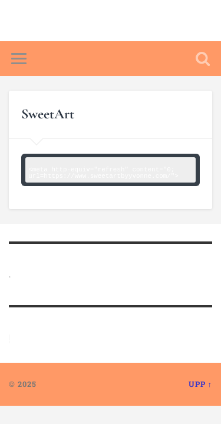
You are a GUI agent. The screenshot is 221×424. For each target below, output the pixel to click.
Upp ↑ (200, 384)
